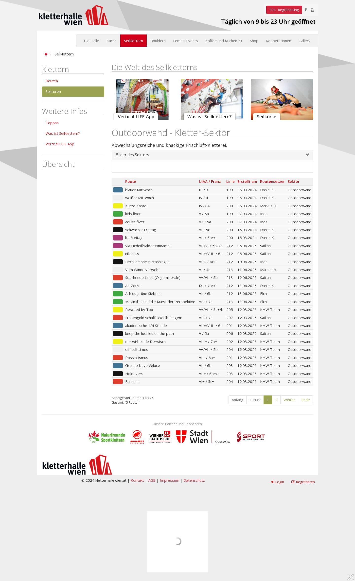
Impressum (169, 480)
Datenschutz (194, 480)
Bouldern (158, 40)
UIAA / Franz (210, 181)
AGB (152, 480)
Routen (52, 80)
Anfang (237, 399)
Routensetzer (272, 181)
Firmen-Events (185, 40)
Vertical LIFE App (60, 143)
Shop (254, 40)
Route (130, 181)
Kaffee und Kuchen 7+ (224, 40)
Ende (305, 399)
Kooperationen (278, 40)
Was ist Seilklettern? (63, 133)
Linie (230, 181)
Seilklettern (133, 40)
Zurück (255, 399)
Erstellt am (247, 181)
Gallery (304, 40)
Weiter (289, 399)
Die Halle (91, 40)
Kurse (111, 40)
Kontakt (137, 480)
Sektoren (53, 91)
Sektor (294, 181)
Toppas (52, 122)
